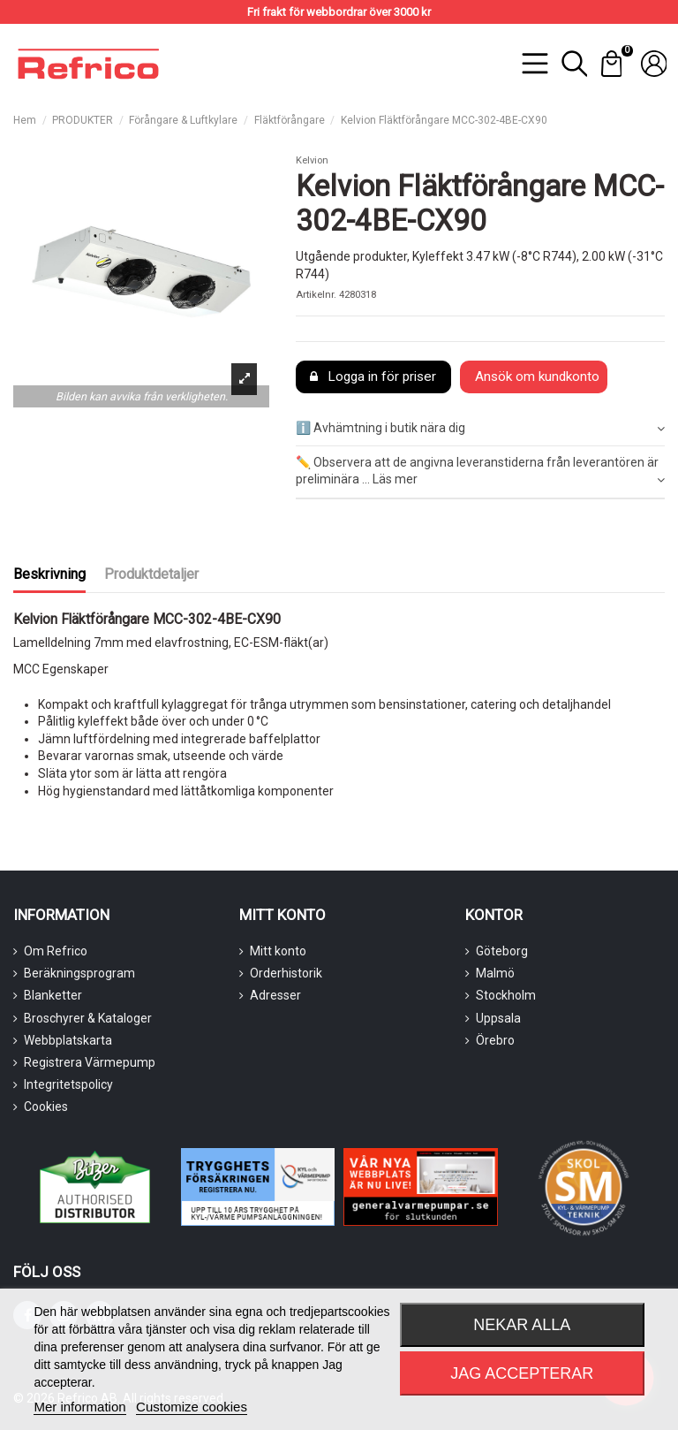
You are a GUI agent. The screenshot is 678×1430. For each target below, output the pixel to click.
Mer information (79, 1406)
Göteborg (502, 951)
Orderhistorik (286, 973)
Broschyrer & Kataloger (88, 1018)
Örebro (495, 1040)
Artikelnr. (316, 294)
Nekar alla (521, 1325)
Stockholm (506, 995)
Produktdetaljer (151, 574)
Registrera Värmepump (89, 1062)
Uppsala (498, 1018)
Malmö (495, 973)
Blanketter (53, 995)
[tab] (480, 429)
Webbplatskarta (68, 1040)
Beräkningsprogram (79, 973)
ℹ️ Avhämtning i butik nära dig (480, 428)
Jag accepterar (521, 1373)
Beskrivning (49, 574)
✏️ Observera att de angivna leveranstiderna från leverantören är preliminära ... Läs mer (480, 472)
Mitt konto (278, 951)
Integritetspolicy (68, 1084)
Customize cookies (191, 1406)
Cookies (46, 1106)
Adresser (275, 995)
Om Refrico (55, 951)
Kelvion (312, 160)
